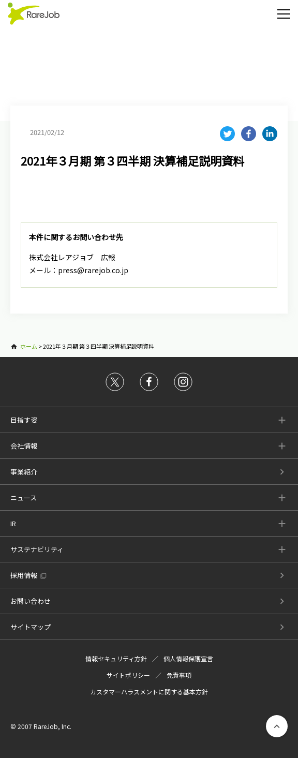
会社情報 (23, 446)
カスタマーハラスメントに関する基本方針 (149, 691)
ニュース (23, 497)
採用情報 (23, 575)
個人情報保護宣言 (188, 658)
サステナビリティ (37, 549)
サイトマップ (30, 627)
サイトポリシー (128, 675)
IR (13, 523)
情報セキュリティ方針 (116, 658)
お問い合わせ (30, 601)
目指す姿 (23, 420)
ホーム (28, 346)
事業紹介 (23, 472)
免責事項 (179, 675)
